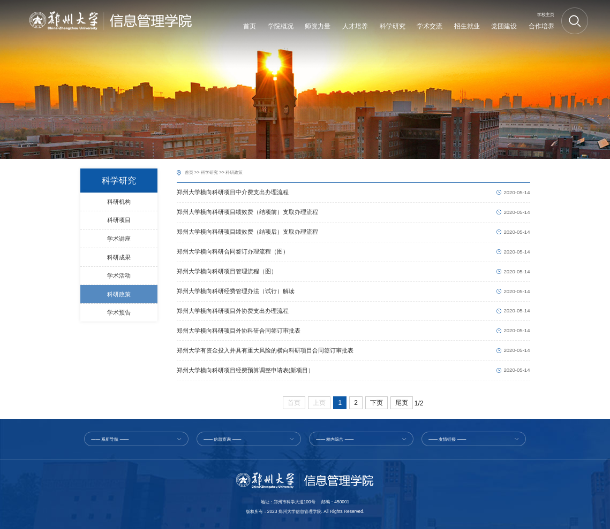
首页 (189, 172)
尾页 (401, 403)
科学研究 (209, 172)
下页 (376, 403)
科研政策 (234, 172)
